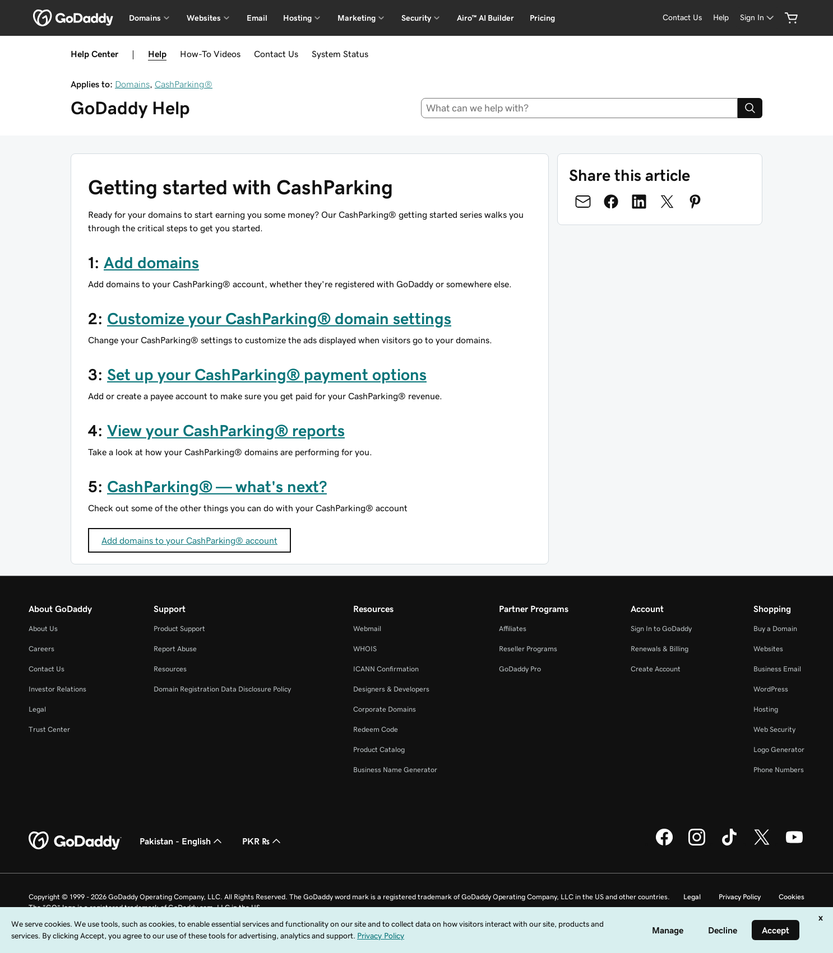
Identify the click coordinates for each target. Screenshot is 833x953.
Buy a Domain (775, 628)
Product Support (179, 628)
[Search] (750, 108)
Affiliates (512, 628)
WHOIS (365, 648)
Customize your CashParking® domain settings (279, 318)
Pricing (542, 18)
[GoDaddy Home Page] (75, 841)
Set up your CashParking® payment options (267, 374)
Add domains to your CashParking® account (189, 540)
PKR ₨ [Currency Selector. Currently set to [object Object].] (262, 841)
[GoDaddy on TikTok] (729, 843)
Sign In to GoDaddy (661, 628)
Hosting (765, 709)
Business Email (777, 668)
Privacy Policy (740, 896)
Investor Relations (57, 689)
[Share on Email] (583, 201)
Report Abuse (175, 648)
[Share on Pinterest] (695, 201)
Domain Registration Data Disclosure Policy (222, 689)
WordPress (770, 689)
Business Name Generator (395, 769)
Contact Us (276, 53)
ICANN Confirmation (386, 668)
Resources (170, 668)
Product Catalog (379, 749)
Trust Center (49, 729)
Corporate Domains (384, 709)
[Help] (721, 17)
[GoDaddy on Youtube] (794, 843)
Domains (132, 84)
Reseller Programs (528, 648)
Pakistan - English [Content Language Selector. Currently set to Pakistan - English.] (182, 841)
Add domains (151, 262)
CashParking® (183, 84)
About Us (43, 628)
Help (157, 53)
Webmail (367, 628)
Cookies (791, 896)
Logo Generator (778, 749)
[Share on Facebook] (611, 201)
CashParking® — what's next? (217, 486)
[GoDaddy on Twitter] (762, 843)
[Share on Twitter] (667, 201)
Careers (41, 648)
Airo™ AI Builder (485, 18)
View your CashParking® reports (226, 430)
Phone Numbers (778, 769)
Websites (768, 648)
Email (257, 18)
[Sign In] (757, 17)
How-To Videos (210, 53)
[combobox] (579, 108)
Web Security (774, 729)
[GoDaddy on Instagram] (697, 843)
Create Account (656, 668)
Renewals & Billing (659, 648)
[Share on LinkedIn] (639, 201)
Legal (37, 709)
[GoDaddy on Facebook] (664, 843)
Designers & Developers (391, 689)
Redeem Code (375, 729)
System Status (340, 53)
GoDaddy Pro (520, 668)
